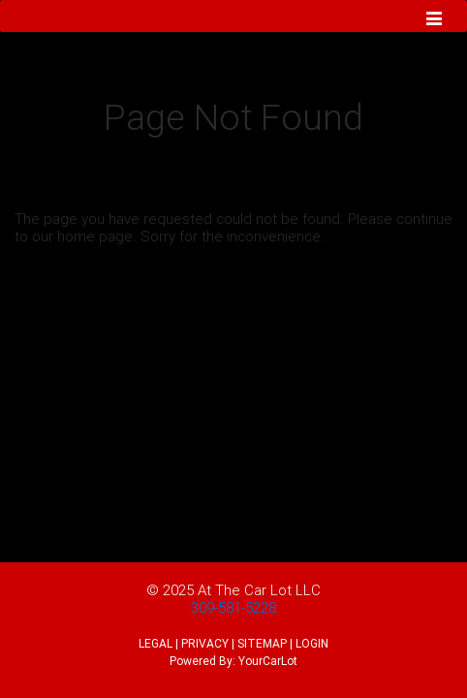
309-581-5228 (233, 607)
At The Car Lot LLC (259, 590)
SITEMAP (262, 643)
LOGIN (312, 643)
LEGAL (155, 643)
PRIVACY (205, 643)
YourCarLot (267, 660)
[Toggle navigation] (434, 20)
